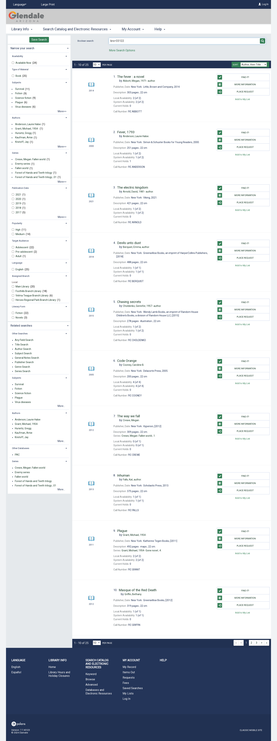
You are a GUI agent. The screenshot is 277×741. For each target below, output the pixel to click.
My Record (129, 667)
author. (139, 80)
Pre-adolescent (24, 251)
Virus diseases (23, 106)
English (20, 269)
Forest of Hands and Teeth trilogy (33, 172)
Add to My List (242, 99)
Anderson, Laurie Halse (28, 124)
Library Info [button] (21, 29)
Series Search (22, 371)
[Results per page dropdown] (97, 64)
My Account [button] (133, 29)
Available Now (24, 62)
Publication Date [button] (20, 188)
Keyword (91, 674)
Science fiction (23, 98)
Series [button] (15, 153)
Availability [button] (17, 56)
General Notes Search (27, 358)
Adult (19, 256)
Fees (126, 683)
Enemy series (22, 163)
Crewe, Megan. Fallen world (30, 159)
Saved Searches (133, 688)
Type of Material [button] (20, 69)
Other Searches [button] (20, 333)
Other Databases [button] (20, 448)
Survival (19, 89)
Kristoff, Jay (22, 142)
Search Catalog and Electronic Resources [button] (77, 29)
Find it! (233, 77)
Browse (90, 679)
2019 (19, 203)
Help (163, 660)
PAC (17, 454)
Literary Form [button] (18, 306)
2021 (19, 194)
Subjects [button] (16, 82)
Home (52, 667)
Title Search (21, 344)
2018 (19, 207)
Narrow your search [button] (22, 48)
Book (19, 75)
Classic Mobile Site (251, 730)
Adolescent (22, 247)
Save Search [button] (39, 39)
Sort (235, 65)
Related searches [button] (21, 325)
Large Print (48, 4)
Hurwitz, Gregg (23, 133)
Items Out (129, 672)
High (18, 229)
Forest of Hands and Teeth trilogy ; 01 (36, 177)
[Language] (19, 4)
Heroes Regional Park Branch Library (36, 300)
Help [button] (159, 29)
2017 (19, 212)
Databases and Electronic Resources (99, 691)
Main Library (23, 286)
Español (16, 672)
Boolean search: (86, 41)
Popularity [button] (17, 223)
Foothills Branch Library (29, 291)
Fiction (18, 93)
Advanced (92, 684)
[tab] (39, 48)
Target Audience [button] (20, 240)
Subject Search (23, 353)
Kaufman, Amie (24, 137)
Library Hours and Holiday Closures (59, 674)
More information (236, 84)
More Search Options (122, 50)
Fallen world (21, 168)
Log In (265, 4)
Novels (19, 317)
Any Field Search (24, 340)
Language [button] (17, 262)
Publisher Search (24, 362)
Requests (129, 677)
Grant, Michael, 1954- (27, 128)
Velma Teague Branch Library (32, 295)
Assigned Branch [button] (21, 276)
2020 (19, 199)
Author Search (23, 349)
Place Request (235, 91)
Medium (20, 234)
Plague (19, 102)
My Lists (128, 693)
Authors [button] (16, 117)
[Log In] (259, 4)
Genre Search (22, 366)
